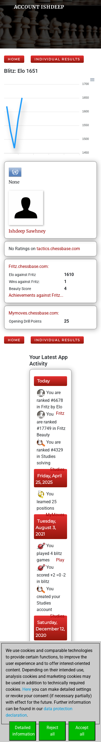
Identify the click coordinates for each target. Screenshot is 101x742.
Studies (56, 469)
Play (59, 559)
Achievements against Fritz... (36, 295)
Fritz (59, 413)
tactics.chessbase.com (58, 248)
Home (14, 59)
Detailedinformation (23, 731)
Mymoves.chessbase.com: (34, 313)
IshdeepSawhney (27, 231)
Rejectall (52, 731)
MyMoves (54, 514)
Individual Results (57, 59)
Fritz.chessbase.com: (29, 266)
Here (26, 689)
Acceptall (81, 731)
